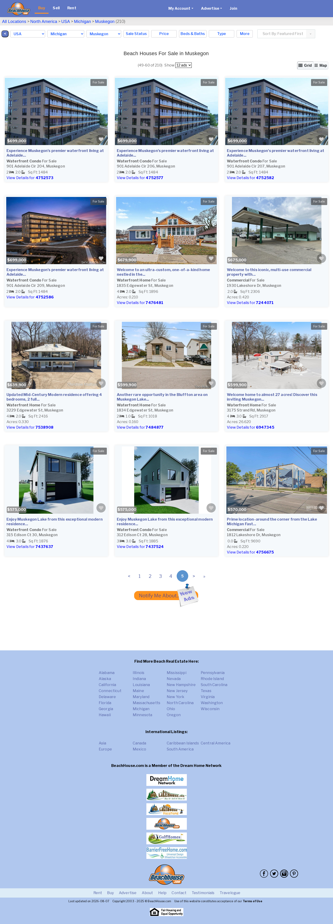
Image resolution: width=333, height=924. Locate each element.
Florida (105, 703)
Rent (71, 8)
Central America (215, 743)
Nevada (174, 679)
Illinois (138, 673)
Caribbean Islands (183, 743)
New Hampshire (181, 685)
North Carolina (180, 703)
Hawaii (105, 715)
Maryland (141, 697)
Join (233, 8)
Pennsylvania (213, 673)
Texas (206, 691)
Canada (139, 743)
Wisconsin (210, 709)
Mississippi (176, 673)
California (107, 685)
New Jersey (177, 691)
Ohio (171, 709)
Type (221, 34)
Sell (56, 8)
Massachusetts (146, 703)
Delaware (107, 697)
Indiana (139, 679)
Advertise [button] (210, 8)
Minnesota (142, 715)
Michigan (82, 21)
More (245, 34)
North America (43, 21)
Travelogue (230, 893)
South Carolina (214, 685)
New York (175, 697)
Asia (102, 743)
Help (162, 893)
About (147, 893)
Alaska (105, 679)
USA (65, 21)
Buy (41, 8)
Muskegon (105, 21)
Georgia (106, 709)
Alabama (106, 673)
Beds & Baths (193, 34)
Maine (138, 691)
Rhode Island (212, 679)
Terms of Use (252, 901)
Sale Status (136, 34)
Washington (212, 703)
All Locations (14, 21)
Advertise (127, 893)
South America (180, 749)
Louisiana (141, 685)
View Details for (29, 178)
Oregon (174, 715)
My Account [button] (179, 8)
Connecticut (110, 691)
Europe (105, 749)
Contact (179, 893)
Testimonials (203, 893)
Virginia (208, 697)
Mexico (139, 749)
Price (164, 34)
